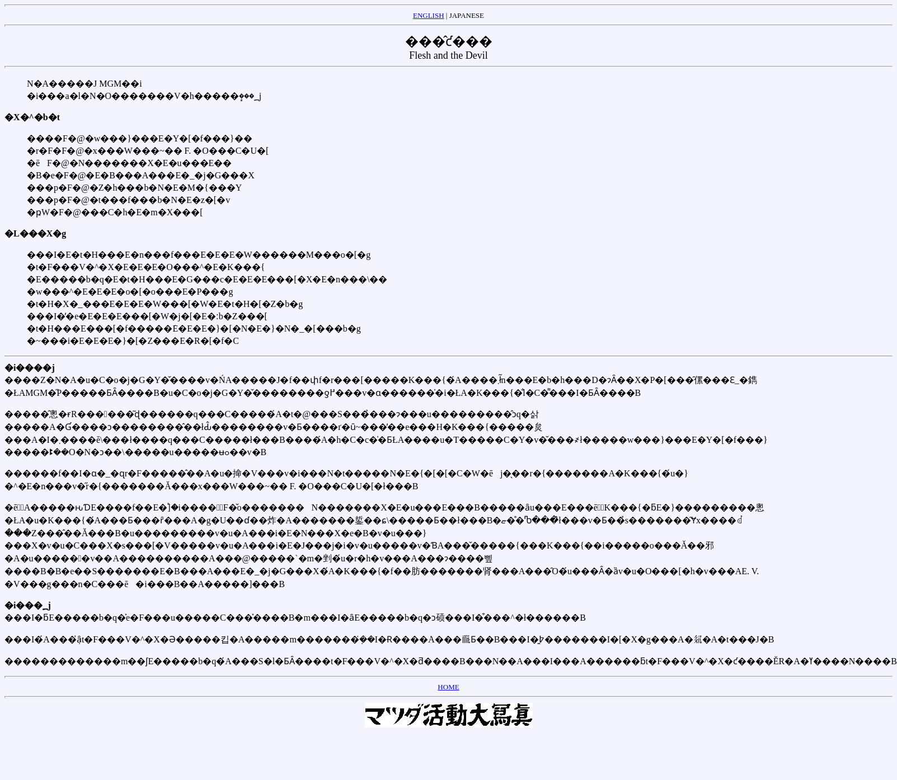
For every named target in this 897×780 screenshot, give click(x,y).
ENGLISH (428, 15)
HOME (448, 687)
